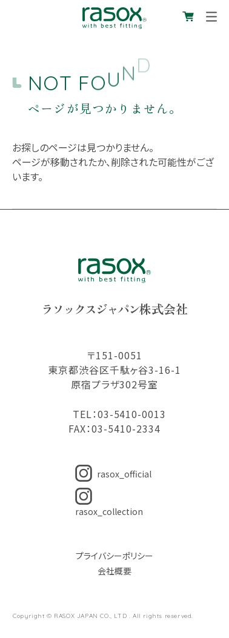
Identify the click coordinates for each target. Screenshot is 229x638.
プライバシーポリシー (114, 556)
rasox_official (113, 474)
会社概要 (114, 571)
